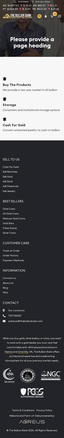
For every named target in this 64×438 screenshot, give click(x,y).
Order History (10, 255)
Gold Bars (8, 223)
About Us (8, 283)
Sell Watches (10, 171)
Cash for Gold (14, 125)
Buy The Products (17, 85)
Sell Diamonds (10, 186)
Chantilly (23, 351)
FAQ (5, 292)
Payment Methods (13, 260)
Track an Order (11, 250)
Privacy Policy (44, 410)
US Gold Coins (11, 213)
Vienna (9, 351)
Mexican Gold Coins (14, 218)
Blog (5, 287)
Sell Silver (8, 181)
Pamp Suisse (10, 228)
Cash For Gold (11, 166)
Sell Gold (7, 176)
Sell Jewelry (9, 191)
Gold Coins (9, 208)
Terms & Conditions (23, 410)
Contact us (9, 278)
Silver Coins (9, 232)
